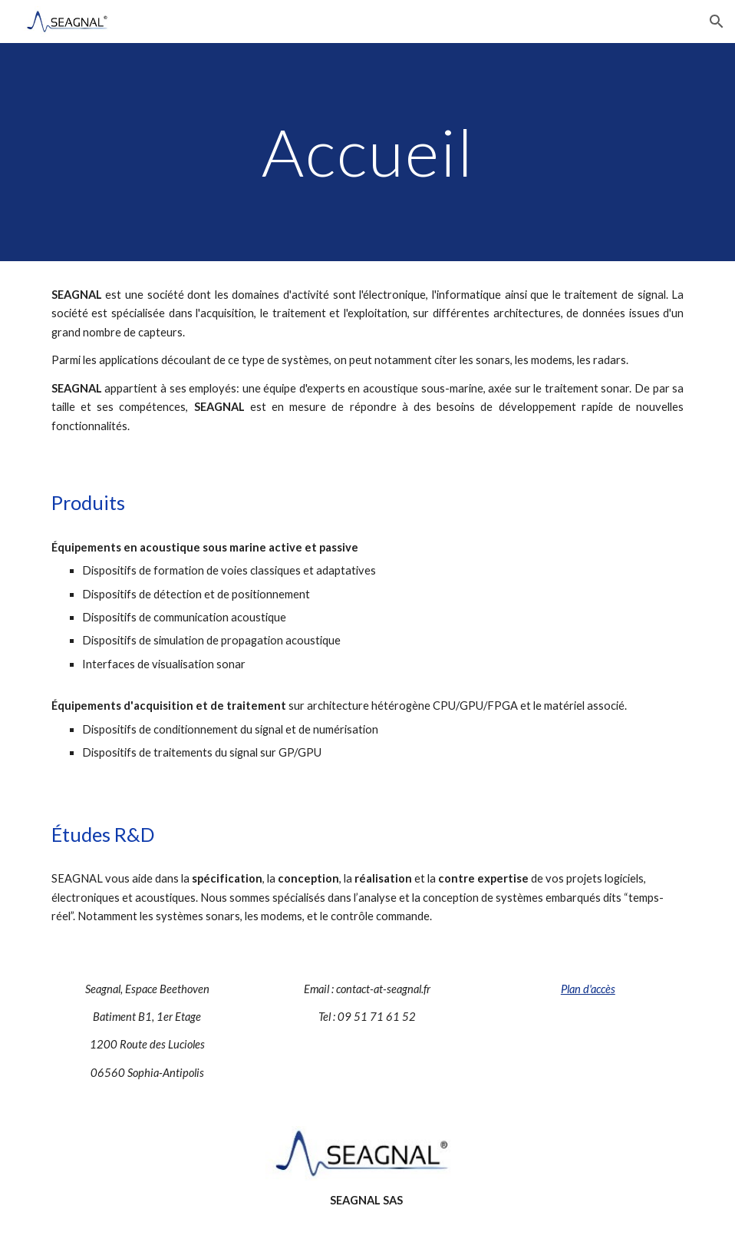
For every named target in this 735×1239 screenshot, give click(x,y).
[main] (367, 151)
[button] (716, 21)
